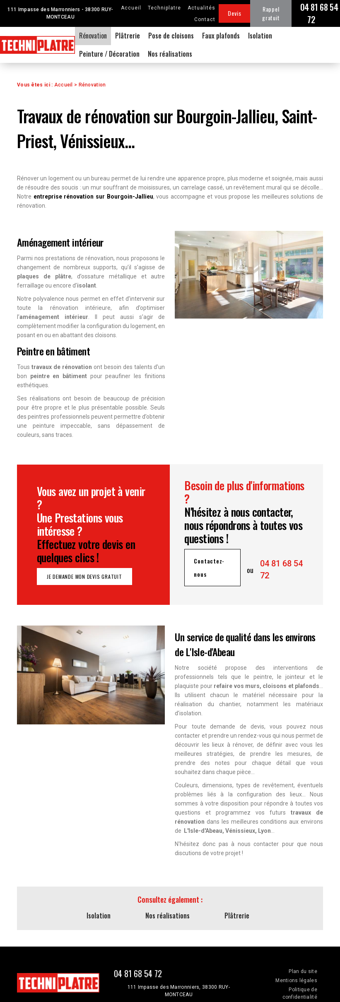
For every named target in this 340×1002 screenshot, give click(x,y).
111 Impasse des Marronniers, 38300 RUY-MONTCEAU (179, 990)
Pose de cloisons (171, 36)
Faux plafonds (221, 36)
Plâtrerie (127, 36)
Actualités (201, 8)
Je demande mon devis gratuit (84, 576)
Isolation (260, 36)
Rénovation (93, 36)
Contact (204, 19)
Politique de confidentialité (299, 993)
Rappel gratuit (271, 13)
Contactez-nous (209, 567)
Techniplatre (164, 8)
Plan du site (303, 971)
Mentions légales (296, 980)
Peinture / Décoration (109, 54)
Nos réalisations (170, 54)
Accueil (131, 8)
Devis (234, 13)
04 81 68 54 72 (319, 13)
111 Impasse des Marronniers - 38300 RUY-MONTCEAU (60, 13)
